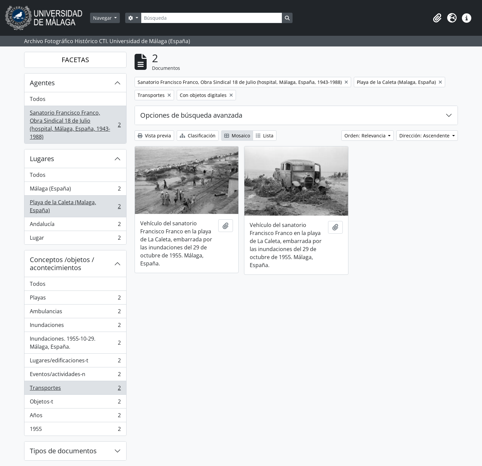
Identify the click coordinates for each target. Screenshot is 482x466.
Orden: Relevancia (365, 135)
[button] (437, 18)
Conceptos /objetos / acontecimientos (62, 263)
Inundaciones (75, 326)
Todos (38, 99)
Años (75, 416)
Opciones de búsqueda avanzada (191, 115)
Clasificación (198, 135)
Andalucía (75, 225)
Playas (75, 299)
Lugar (75, 239)
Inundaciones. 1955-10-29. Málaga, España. (75, 342)
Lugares (42, 158)
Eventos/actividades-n (75, 375)
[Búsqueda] (211, 18)
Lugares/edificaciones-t (75, 361)
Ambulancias (75, 312)
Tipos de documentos (63, 450)
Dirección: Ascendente (425, 135)
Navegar (103, 18)
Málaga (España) (75, 190)
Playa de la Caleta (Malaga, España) (75, 206)
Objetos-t (75, 403)
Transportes (75, 389)
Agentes (42, 82)
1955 (75, 430)
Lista (264, 135)
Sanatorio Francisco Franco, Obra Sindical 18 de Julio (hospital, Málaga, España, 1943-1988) (75, 124)
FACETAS (75, 59)
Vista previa (154, 135)
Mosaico (237, 135)
